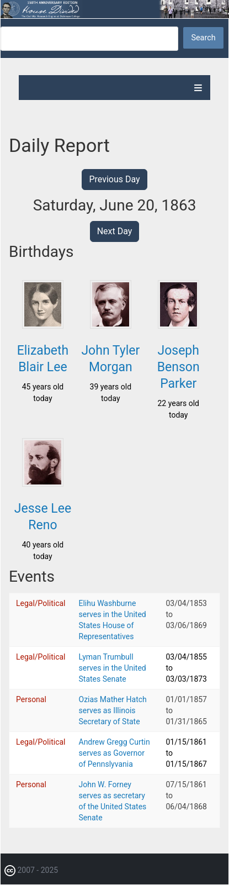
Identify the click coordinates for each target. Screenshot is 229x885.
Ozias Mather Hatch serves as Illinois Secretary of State (113, 710)
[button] (42, 325)
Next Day (114, 231)
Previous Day (114, 179)
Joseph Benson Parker (178, 367)
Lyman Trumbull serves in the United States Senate (112, 667)
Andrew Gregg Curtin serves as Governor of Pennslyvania (114, 753)
